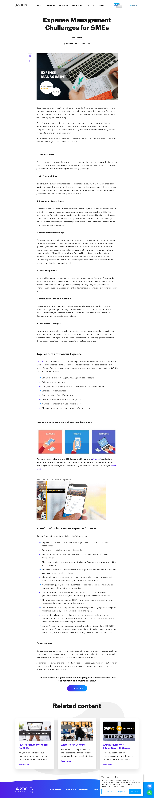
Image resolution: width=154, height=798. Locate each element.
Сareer (101, 6)
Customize (108, 792)
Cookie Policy (70, 789)
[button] (149, 792)
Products (63, 6)
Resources (77, 6)
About (40, 6)
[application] (71, 500)
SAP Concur (77, 38)
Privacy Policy (55, 789)
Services (51, 6)
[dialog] (121, 785)
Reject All (121, 792)
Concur (40, 362)
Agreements (84, 789)
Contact (89, 6)
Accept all (134, 792)
